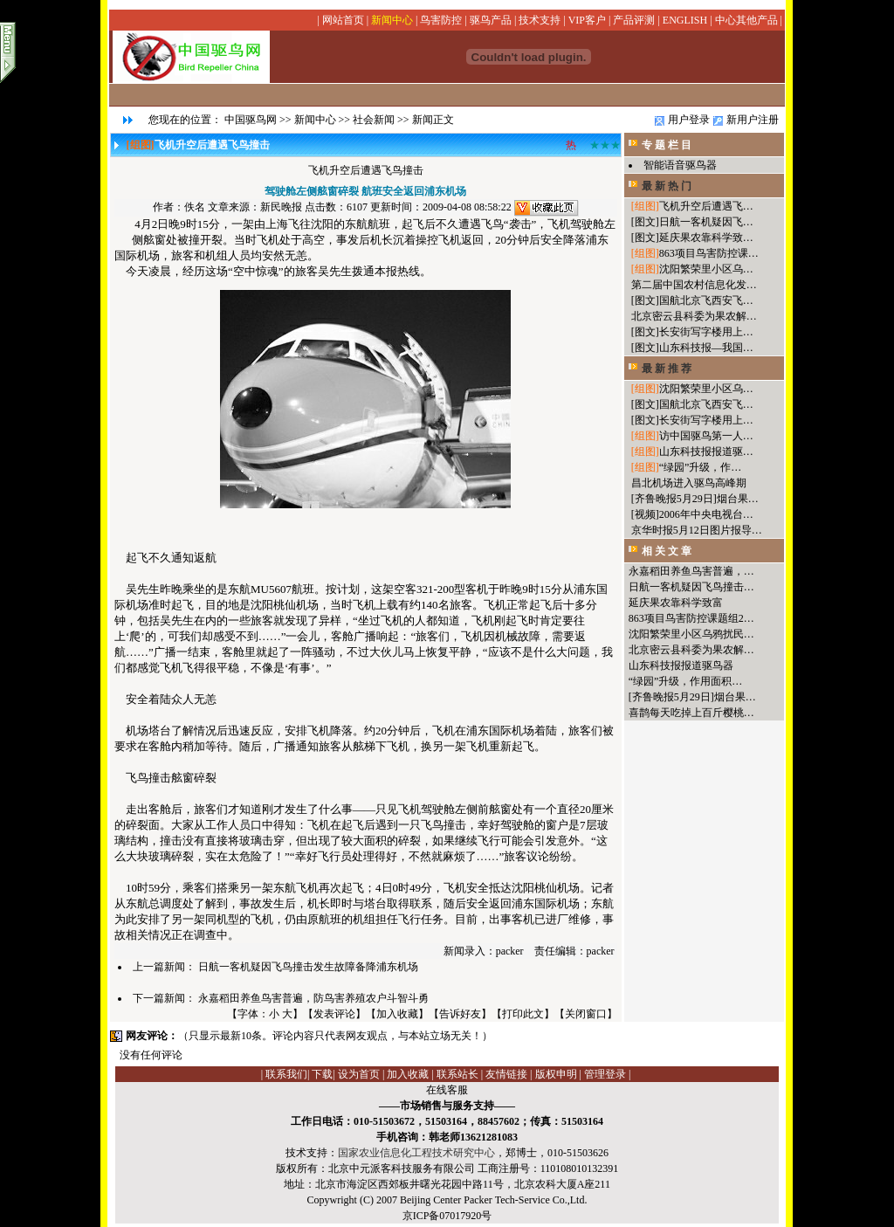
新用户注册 (752, 120)
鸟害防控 (441, 20)
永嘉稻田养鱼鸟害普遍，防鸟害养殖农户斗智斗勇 (313, 998)
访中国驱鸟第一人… (706, 436)
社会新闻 (374, 120)
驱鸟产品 (491, 20)
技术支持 (539, 20)
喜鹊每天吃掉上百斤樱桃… (691, 713)
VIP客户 (587, 20)
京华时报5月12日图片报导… (696, 530)
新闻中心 (392, 20)
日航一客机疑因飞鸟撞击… (691, 587)
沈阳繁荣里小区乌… (706, 269)
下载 (322, 1074)
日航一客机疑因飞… (706, 222)
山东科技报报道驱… (706, 451)
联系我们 (286, 1074)
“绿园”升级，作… (700, 467)
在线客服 (447, 1090)
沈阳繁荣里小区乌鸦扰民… (691, 634)
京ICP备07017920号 (447, 1216)
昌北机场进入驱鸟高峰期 (688, 483)
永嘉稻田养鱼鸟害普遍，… (691, 571)
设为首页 (359, 1074)
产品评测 (634, 20)
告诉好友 (460, 1014)
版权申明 (556, 1074)
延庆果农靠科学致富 (676, 602)
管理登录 (605, 1074)
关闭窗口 (586, 1014)
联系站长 (457, 1074)
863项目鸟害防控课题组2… (691, 618)
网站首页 (343, 20)
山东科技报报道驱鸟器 (681, 665)
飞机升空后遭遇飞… (706, 206)
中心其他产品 (746, 20)
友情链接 (506, 1074)
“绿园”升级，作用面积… (686, 681)
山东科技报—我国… (706, 347)
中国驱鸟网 (250, 120)
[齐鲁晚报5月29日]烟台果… (695, 499)
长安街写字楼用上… (706, 332)
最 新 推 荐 (666, 368)
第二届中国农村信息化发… (694, 285)
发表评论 (334, 1014)
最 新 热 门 (666, 186)
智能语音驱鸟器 (680, 165)
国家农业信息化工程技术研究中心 (416, 1153)
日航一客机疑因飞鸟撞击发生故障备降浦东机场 (308, 967)
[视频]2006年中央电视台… (692, 514)
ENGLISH (685, 20)
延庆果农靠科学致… (706, 237)
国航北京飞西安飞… (706, 300)
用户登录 (689, 120)
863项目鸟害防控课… (709, 253)
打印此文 (523, 1014)
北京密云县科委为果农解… (694, 316)
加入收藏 (397, 1014)
